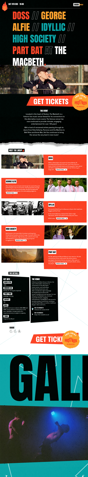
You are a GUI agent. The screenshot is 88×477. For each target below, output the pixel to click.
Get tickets (60, 101)
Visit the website (38, 313)
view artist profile (61, 169)
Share (76, 4)
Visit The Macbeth (39, 308)
